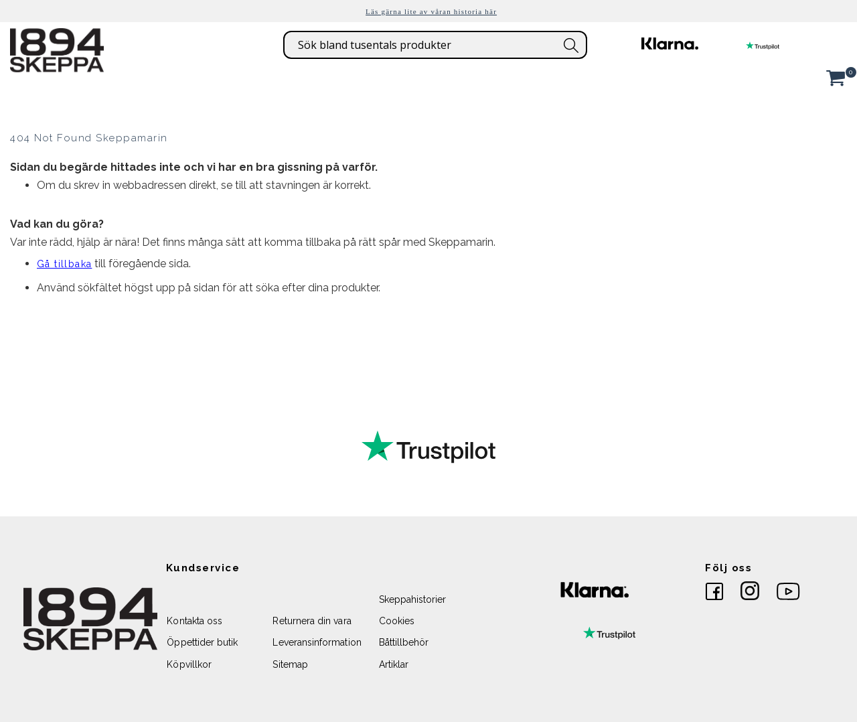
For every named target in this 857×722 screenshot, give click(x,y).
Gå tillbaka (64, 264)
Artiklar (394, 664)
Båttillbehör (404, 642)
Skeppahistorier (413, 599)
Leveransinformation (316, 642)
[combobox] (435, 45)
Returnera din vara (311, 621)
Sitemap (289, 664)
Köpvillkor (189, 664)
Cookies (396, 621)
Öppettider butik (202, 642)
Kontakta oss (194, 621)
